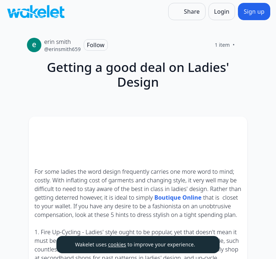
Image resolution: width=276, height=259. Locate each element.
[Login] (221, 11)
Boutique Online (177, 197)
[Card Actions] (236, 128)
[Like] (243, 45)
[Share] (187, 11)
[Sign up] (254, 11)
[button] (236, 128)
